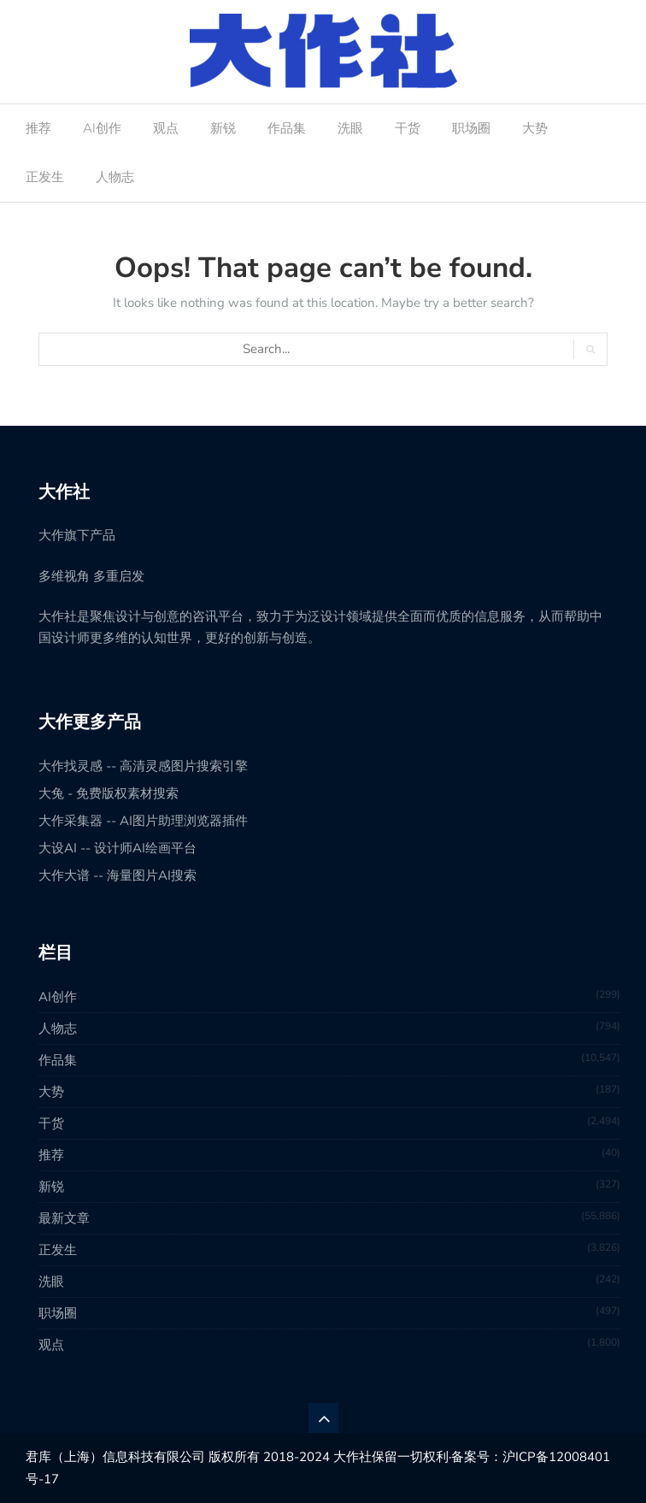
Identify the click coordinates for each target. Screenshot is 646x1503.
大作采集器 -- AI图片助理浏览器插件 (143, 820)
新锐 (223, 128)
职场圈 (471, 128)
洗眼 (350, 128)
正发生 (45, 177)
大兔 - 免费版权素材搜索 (108, 793)
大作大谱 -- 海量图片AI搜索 (117, 875)
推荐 (38, 128)
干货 (407, 128)
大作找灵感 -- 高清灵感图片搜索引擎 (143, 766)
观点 (166, 128)
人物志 (115, 177)
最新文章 (64, 1218)
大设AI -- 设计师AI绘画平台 (117, 848)
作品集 (286, 128)
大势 (535, 128)
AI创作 (102, 128)
